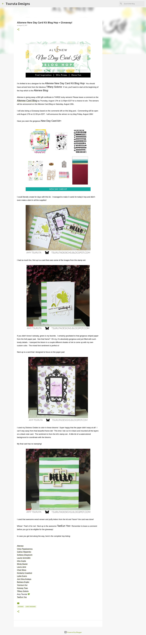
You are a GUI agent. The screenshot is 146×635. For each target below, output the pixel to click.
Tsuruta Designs (18, 4)
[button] (18, 29)
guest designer (30, 606)
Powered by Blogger (73, 632)
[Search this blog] (133, 3)
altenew (20, 606)
